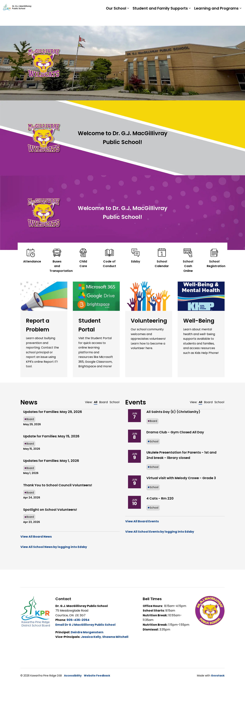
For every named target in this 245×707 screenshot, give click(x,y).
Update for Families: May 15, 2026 (51, 436)
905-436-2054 (78, 620)
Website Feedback (97, 675)
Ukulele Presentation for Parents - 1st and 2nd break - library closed (181, 455)
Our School (116, 19)
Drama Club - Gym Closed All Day (175, 432)
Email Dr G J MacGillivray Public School (85, 625)
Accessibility (73, 675)
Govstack (218, 675)
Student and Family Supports (160, 19)
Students (181, 6)
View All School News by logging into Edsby (53, 547)
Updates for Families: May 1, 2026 (51, 460)
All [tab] (95, 402)
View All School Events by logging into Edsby (159, 532)
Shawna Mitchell (115, 637)
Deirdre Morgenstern (87, 632)
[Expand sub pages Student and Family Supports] (189, 19)
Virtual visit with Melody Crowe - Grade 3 (181, 478)
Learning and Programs (216, 19)
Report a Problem (218, 6)
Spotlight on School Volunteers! (50, 509)
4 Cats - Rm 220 (160, 498)
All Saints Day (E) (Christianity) (173, 411)
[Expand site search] (238, 6)
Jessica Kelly (91, 637)
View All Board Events (142, 521)
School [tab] (114, 402)
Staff (196, 6)
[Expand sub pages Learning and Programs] (240, 19)
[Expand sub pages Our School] (128, 19)
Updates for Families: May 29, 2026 (52, 411)
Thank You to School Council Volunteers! (57, 485)
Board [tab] (103, 402)
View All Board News (36, 536)
